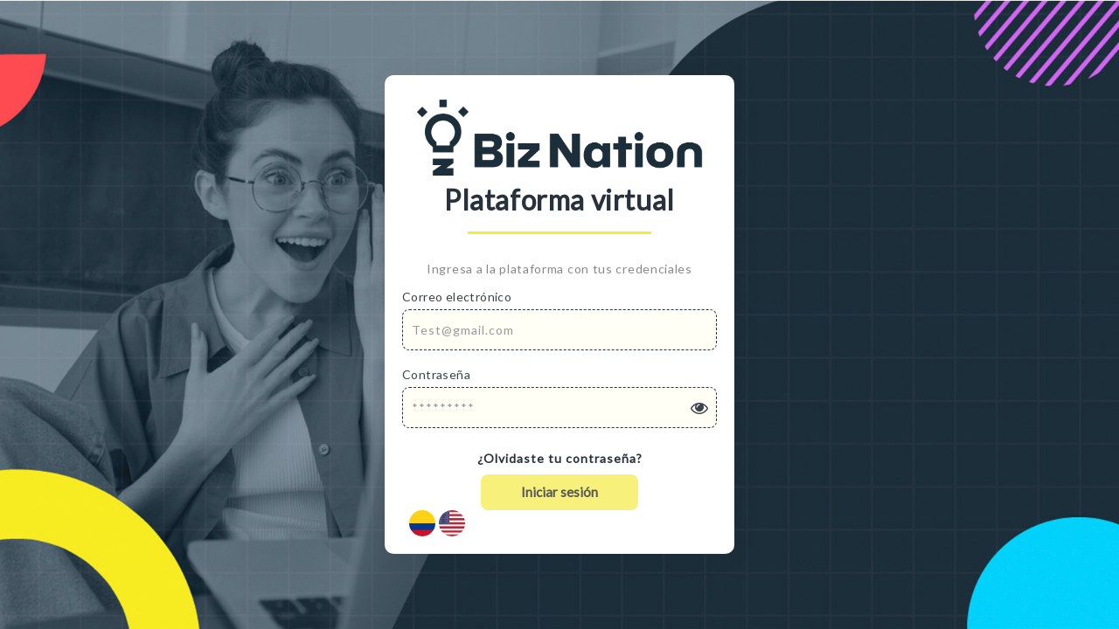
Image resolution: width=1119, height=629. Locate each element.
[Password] (559, 407)
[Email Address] (559, 329)
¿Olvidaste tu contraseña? (560, 458)
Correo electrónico (456, 296)
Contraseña (436, 374)
